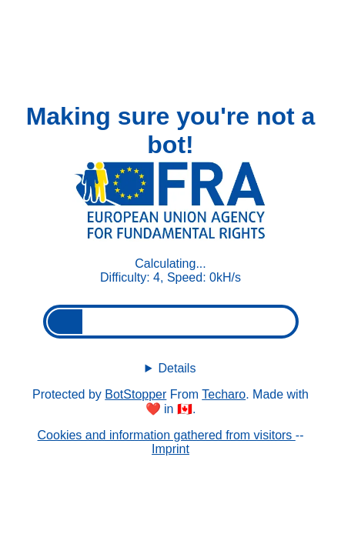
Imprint (170, 449)
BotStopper (135, 394)
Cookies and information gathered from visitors (167, 435)
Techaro (224, 394)
